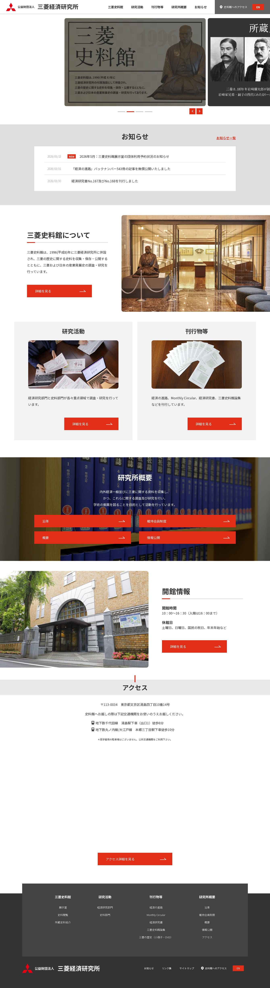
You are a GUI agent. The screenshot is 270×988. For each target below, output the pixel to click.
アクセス (207, 937)
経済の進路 (156, 907)
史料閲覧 (63, 915)
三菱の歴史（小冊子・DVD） (156, 937)
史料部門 (105, 915)
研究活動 (105, 896)
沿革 (45, 521)
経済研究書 (156, 922)
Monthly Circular (156, 915)
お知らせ (149, 968)
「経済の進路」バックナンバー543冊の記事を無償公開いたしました (121, 168)
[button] (121, 111)
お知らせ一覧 (226, 137)
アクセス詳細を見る (120, 859)
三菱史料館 (63, 896)
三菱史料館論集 (156, 930)
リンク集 (166, 968)
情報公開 (153, 537)
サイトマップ (187, 968)
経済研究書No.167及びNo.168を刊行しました (105, 181)
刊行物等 (156, 896)
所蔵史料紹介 (63, 922)
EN (258, 7)
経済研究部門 (105, 907)
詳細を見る (43, 291)
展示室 (63, 907)
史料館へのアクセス (235, 7)
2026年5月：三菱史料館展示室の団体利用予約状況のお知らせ (124, 156)
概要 (45, 537)
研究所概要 (207, 896)
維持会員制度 (156, 521)
